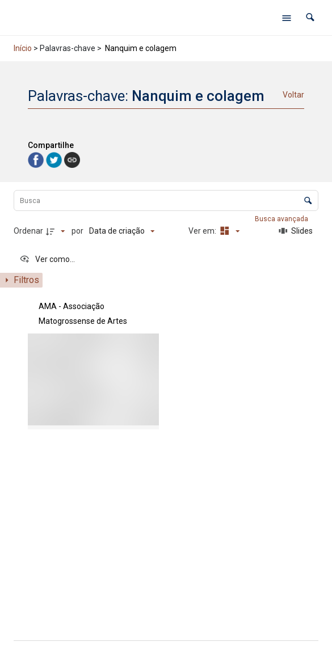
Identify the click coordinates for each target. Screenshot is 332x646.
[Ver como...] (47, 259)
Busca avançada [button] (282, 219)
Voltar (293, 94)
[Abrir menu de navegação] (286, 17)
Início (23, 48)
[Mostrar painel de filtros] (21, 280)
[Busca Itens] (166, 200)
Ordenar (28, 230)
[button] (310, 17)
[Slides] (295, 231)
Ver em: (203, 230)
